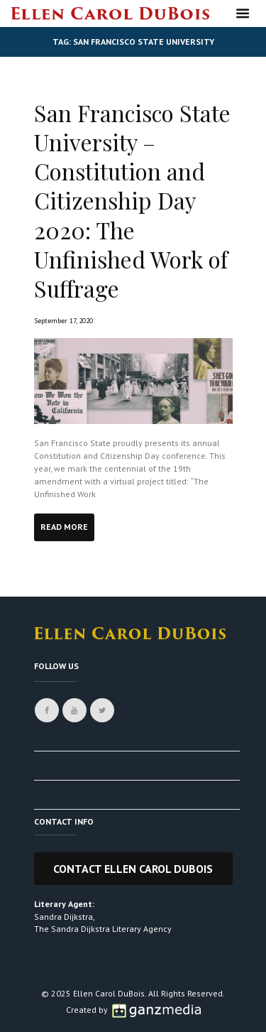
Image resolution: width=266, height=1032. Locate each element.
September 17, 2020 (63, 320)
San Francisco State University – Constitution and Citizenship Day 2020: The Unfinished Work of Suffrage (132, 201)
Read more (64, 526)
